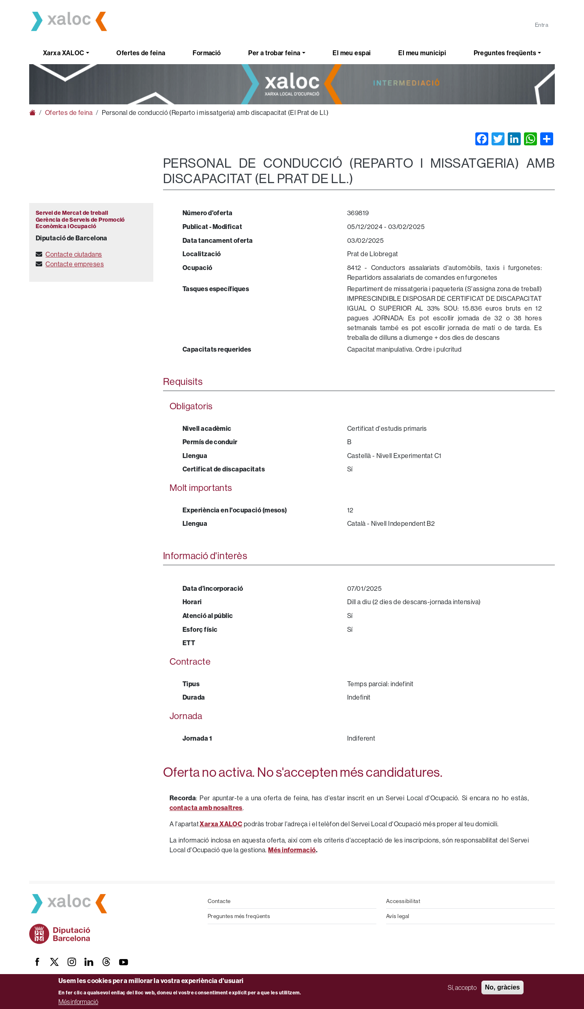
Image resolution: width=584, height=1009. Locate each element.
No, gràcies (502, 987)
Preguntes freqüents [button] (505, 53)
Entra (541, 24)
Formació (207, 53)
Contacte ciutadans (73, 254)
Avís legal (398, 916)
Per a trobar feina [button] (274, 53)
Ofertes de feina (140, 53)
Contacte (219, 901)
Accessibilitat (403, 901)
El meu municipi (422, 53)
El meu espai (352, 53)
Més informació (78, 1002)
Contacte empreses (74, 264)
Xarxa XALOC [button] (63, 53)
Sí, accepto (462, 987)
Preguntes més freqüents (239, 916)
